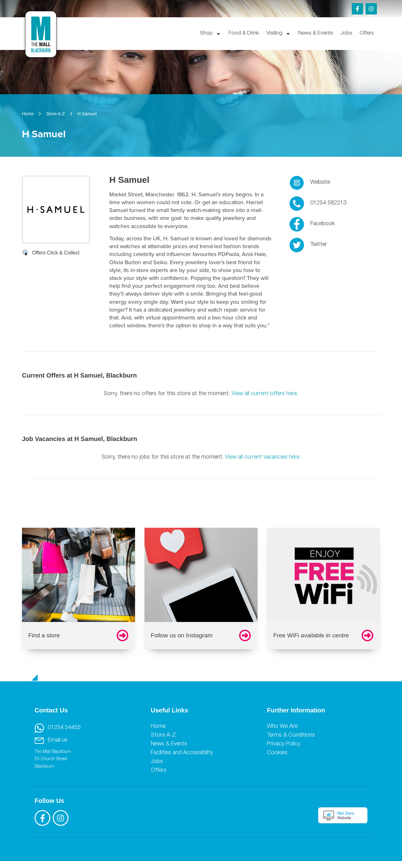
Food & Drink (244, 33)
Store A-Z (163, 735)
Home (158, 726)
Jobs (346, 33)
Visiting (278, 34)
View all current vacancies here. (263, 457)
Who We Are (282, 726)
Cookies (277, 753)
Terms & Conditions (291, 735)
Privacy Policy (283, 744)
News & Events (315, 33)
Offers (367, 33)
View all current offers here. (265, 394)
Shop (210, 34)
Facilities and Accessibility (182, 753)
